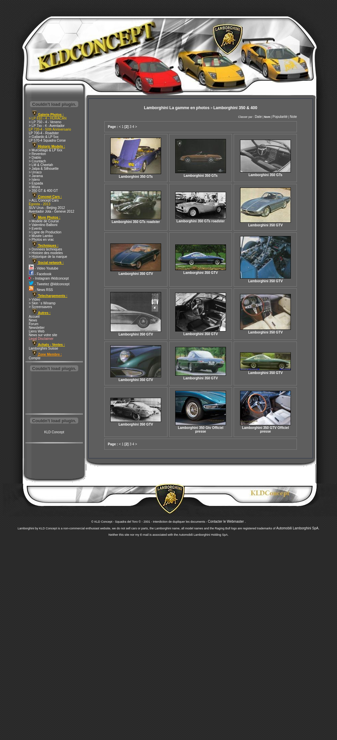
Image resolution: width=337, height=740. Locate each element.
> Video (34, 299)
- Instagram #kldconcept (49, 278)
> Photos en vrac (41, 239)
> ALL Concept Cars (44, 200)
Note (293, 117)
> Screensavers (40, 307)
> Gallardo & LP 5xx (44, 137)
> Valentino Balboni (43, 225)
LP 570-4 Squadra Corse (47, 140)
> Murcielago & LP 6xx (45, 150)
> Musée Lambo (41, 236)
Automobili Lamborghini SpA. (297, 528)
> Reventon (37, 154)
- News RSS (41, 290)
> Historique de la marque (48, 256)
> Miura (34, 187)
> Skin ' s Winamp (42, 303)
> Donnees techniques (45, 249)
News (33, 320)
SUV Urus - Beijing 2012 (47, 208)
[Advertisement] (54, 393)
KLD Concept (54, 432)
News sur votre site (43, 335)
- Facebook (40, 274)
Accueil (34, 316)
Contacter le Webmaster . (227, 521)
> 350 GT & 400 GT (43, 191)
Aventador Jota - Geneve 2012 (51, 211)
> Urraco (35, 172)
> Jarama (36, 176)
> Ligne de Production (45, 232)
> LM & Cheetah (41, 165)
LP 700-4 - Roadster (44, 133)
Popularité (280, 117)
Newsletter (36, 327)
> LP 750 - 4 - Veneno (45, 122)
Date (258, 117)
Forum (33, 324)
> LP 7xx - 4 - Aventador (47, 126)
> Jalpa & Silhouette (44, 168)
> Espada (36, 183)
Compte (34, 358)
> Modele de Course (44, 221)
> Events (35, 228)
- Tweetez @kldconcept (49, 284)
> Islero (34, 179)
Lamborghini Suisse (43, 348)
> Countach (37, 161)
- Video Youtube (43, 268)
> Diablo (35, 157)
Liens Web (36, 331)
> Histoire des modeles (46, 253)
